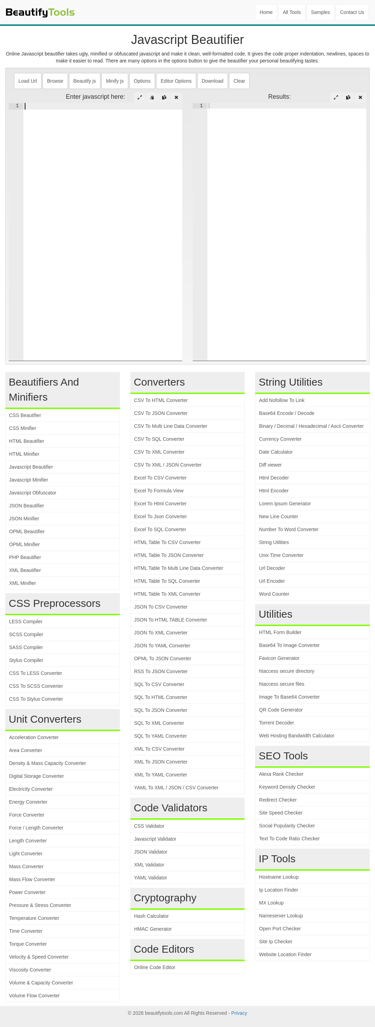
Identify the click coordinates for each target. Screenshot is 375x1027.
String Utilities (274, 542)
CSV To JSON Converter (161, 413)
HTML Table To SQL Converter (167, 581)
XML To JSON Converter (161, 762)
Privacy (239, 1013)
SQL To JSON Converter (161, 710)
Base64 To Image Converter (289, 645)
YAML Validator (150, 877)
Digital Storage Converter (36, 776)
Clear (239, 81)
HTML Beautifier (26, 441)
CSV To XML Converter (159, 452)
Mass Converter (26, 866)
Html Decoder (274, 478)
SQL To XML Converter (159, 723)
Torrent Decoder (276, 722)
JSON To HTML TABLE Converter (170, 620)
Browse (55, 81)
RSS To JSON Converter (161, 671)
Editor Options (176, 81)
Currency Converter (280, 439)
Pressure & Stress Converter (40, 905)
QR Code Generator (281, 710)
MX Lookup (271, 903)
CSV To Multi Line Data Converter (170, 426)
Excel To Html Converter (160, 503)
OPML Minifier (24, 544)
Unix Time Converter (281, 555)
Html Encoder (274, 490)
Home (266, 12)
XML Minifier (22, 583)
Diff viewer (270, 465)
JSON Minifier (24, 518)
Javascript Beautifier (31, 467)
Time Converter (26, 931)
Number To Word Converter (289, 529)
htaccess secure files (281, 684)
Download (212, 81)
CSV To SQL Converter (159, 439)
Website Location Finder (285, 954)
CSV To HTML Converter (161, 400)
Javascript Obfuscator (32, 493)
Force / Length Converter (36, 828)
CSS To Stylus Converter (36, 699)
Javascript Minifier (28, 480)
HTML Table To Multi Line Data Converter (178, 568)
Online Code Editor (154, 967)
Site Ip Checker (275, 941)
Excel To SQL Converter (160, 529)
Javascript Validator (155, 839)
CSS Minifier (22, 428)
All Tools (292, 12)
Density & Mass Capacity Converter (47, 763)
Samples (320, 12)
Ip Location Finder (278, 890)
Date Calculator (276, 452)
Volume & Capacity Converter (41, 982)
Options (142, 81)
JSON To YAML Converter (162, 645)
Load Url (27, 81)
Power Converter (27, 892)
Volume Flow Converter (34, 995)
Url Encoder (272, 581)
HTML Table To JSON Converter (169, 555)
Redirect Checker (278, 800)
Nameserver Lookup (281, 915)
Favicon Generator (279, 658)
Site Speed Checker (281, 813)
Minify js (115, 81)
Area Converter (25, 750)
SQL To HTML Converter (161, 697)
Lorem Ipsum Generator (285, 503)
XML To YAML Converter (160, 774)
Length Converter (28, 840)
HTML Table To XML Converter (167, 594)
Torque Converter (28, 944)
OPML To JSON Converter (162, 658)
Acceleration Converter (34, 737)
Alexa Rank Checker (281, 774)
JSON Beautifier (26, 505)
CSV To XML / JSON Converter (168, 465)
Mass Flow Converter (32, 879)
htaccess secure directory (286, 671)
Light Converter (26, 853)
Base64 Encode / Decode (286, 413)
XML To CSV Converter (159, 749)
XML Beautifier (25, 570)
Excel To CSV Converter (160, 478)
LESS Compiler (26, 621)
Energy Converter (28, 802)
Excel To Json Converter (160, 516)
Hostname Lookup (279, 877)
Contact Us (352, 12)
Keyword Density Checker (287, 787)
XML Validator (149, 865)
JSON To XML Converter (161, 632)
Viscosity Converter (30, 970)
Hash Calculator (151, 916)
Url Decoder (272, 568)
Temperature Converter (34, 918)
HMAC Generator (153, 929)
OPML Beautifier (27, 531)
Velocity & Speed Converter (39, 957)
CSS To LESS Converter (35, 673)
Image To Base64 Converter (289, 697)
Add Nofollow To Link (281, 400)
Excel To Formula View (159, 490)
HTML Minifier (24, 454)
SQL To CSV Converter (159, 684)
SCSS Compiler (26, 634)
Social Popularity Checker (287, 825)
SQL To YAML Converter (160, 736)
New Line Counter (278, 516)
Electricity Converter (31, 789)
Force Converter (26, 815)
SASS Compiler (26, 647)
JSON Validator (150, 852)
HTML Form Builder (280, 632)
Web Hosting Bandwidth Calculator (296, 735)
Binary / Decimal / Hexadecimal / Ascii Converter (311, 426)
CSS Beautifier (25, 415)
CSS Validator (149, 826)
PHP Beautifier (25, 557)
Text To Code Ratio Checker (289, 838)
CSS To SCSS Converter (36, 686)
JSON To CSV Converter (161, 607)
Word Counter (274, 594)
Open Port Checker (280, 928)
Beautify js (85, 81)
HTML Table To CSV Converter (167, 542)
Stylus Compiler (26, 660)
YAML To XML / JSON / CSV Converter (176, 787)
